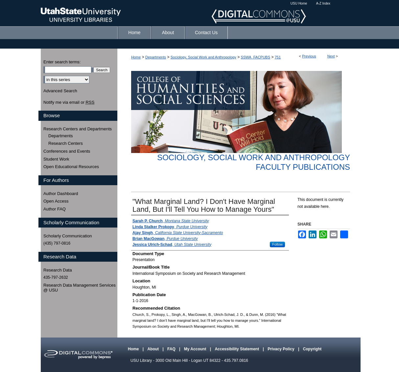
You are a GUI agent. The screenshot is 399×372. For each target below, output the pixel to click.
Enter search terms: (62, 61)
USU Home (299, 3)
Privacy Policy (281, 349)
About (153, 349)
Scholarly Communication (67, 235)
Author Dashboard (60, 193)
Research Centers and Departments (77, 128)
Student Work (56, 159)
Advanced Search (60, 90)
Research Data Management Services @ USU (79, 288)
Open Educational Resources (71, 166)
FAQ (171, 349)
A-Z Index (323, 3)
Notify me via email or (68, 102)
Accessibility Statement (237, 349)
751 (278, 57)
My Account (195, 349)
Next (331, 56)
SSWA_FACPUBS (255, 57)
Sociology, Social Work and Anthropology (203, 57)
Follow (277, 244)
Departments (155, 57)
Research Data (57, 270)
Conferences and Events (66, 151)
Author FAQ (54, 209)
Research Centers (65, 143)
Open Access (56, 201)
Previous (309, 56)
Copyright (312, 349)
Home (136, 57)
